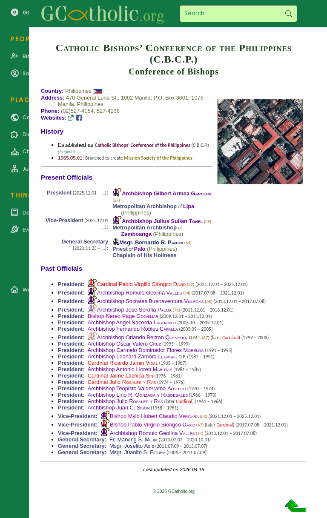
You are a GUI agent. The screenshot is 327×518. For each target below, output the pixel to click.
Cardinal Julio (122, 382)
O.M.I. (195, 338)
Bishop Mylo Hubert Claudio (154, 416)
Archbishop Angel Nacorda (132, 322)
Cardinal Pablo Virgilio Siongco (141, 284)
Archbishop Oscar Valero (124, 344)
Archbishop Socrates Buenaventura (150, 301)
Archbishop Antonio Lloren (130, 369)
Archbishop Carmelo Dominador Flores (146, 350)
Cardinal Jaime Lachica (120, 375)
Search (288, 13)
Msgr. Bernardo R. (151, 242)
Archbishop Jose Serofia (134, 309)
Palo (140, 249)
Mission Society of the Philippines (158, 158)
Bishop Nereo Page (123, 316)
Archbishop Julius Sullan (162, 221)
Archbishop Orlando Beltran (141, 337)
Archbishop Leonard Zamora (131, 356)
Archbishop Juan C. (119, 407)
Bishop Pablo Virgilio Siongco (152, 424)
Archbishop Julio (125, 401)
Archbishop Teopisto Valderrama (137, 388)
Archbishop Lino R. (138, 395)
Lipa (188, 206)
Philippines (78, 91)
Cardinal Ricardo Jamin (123, 363)
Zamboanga (136, 234)
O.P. (182, 357)
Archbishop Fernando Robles (133, 329)
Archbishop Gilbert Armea (167, 193)
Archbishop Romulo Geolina (139, 292)
